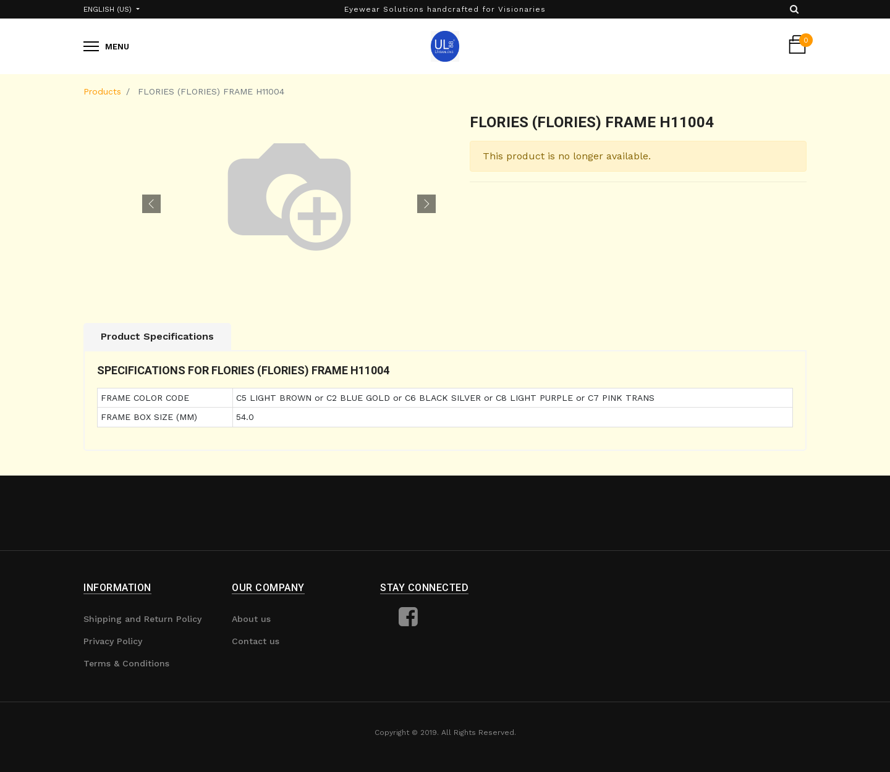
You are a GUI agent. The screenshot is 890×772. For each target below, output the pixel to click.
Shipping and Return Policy (142, 619)
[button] (151, 204)
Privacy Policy (112, 641)
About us (251, 619)
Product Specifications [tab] (157, 336)
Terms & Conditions (126, 663)
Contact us (255, 641)
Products (102, 91)
